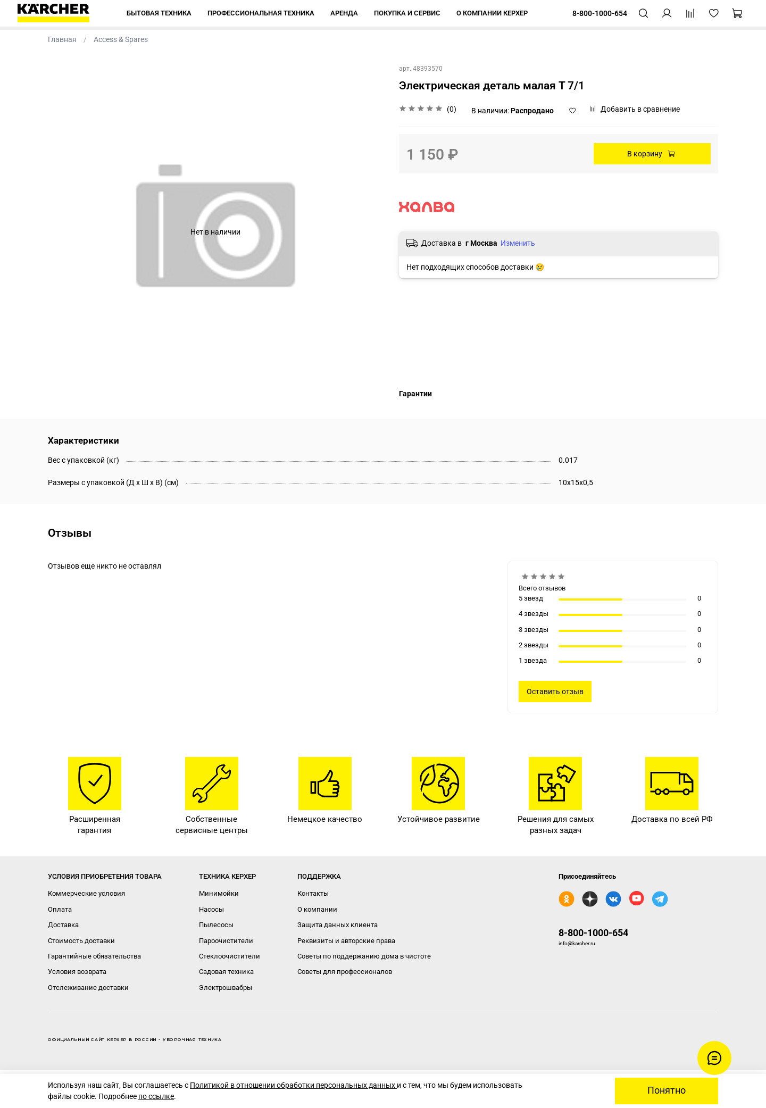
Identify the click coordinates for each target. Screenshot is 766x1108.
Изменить (518, 243)
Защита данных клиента (337, 925)
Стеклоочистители (229, 956)
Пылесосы (216, 925)
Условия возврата (77, 972)
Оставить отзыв (555, 691)
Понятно (666, 1090)
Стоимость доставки (81, 941)
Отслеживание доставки (88, 988)
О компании (317, 909)
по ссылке (156, 1096)
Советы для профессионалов (344, 972)
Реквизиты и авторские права (346, 941)
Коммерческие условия (86, 893)
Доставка (63, 925)
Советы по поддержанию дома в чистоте (364, 956)
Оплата (60, 909)
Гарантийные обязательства (94, 956)
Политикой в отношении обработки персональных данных (293, 1085)
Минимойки (219, 893)
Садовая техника (226, 972)
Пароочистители (226, 941)
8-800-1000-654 (593, 932)
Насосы (211, 909)
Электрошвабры (225, 988)
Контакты (313, 893)
